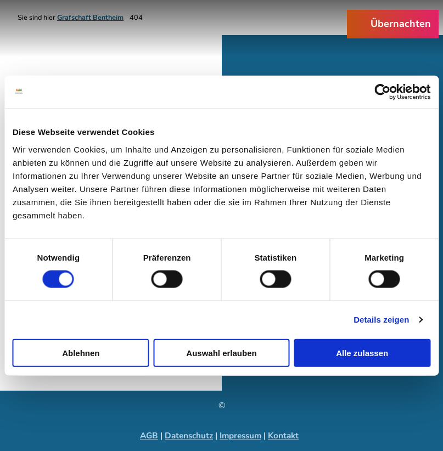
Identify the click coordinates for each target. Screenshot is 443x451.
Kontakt (283, 435)
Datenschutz (189, 435)
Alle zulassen (362, 352)
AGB (149, 435)
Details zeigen (381, 319)
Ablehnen (80, 352)
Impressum (240, 435)
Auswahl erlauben (221, 352)
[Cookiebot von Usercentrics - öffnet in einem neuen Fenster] (382, 92)
